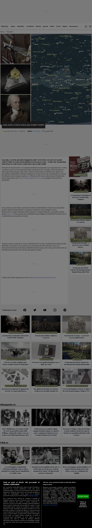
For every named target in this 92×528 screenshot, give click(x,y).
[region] (46, 503)
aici (36, 512)
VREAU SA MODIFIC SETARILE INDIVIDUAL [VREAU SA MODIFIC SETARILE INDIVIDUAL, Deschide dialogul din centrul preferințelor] (83, 504)
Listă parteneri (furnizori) (50, 505)
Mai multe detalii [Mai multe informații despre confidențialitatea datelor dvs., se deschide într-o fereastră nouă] (33, 495)
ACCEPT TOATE (83, 496)
